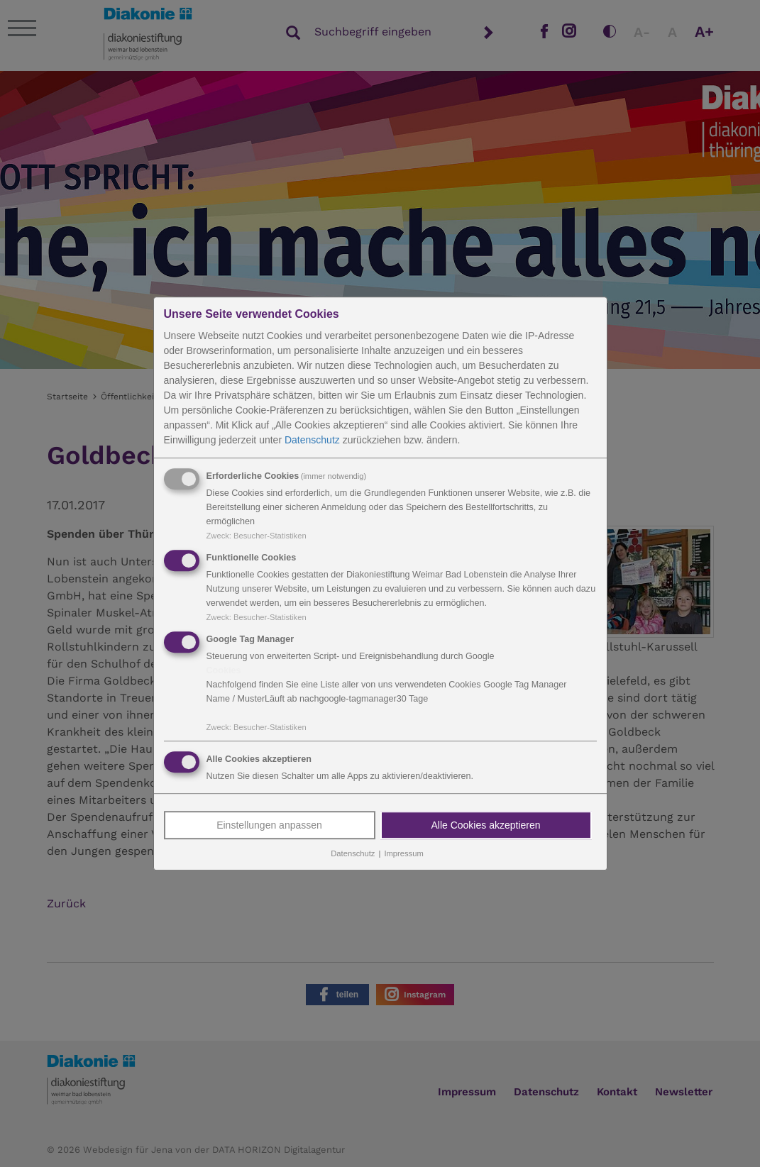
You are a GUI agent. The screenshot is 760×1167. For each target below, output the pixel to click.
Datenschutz (312, 440)
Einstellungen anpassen (269, 825)
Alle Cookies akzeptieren (485, 825)
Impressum (403, 854)
